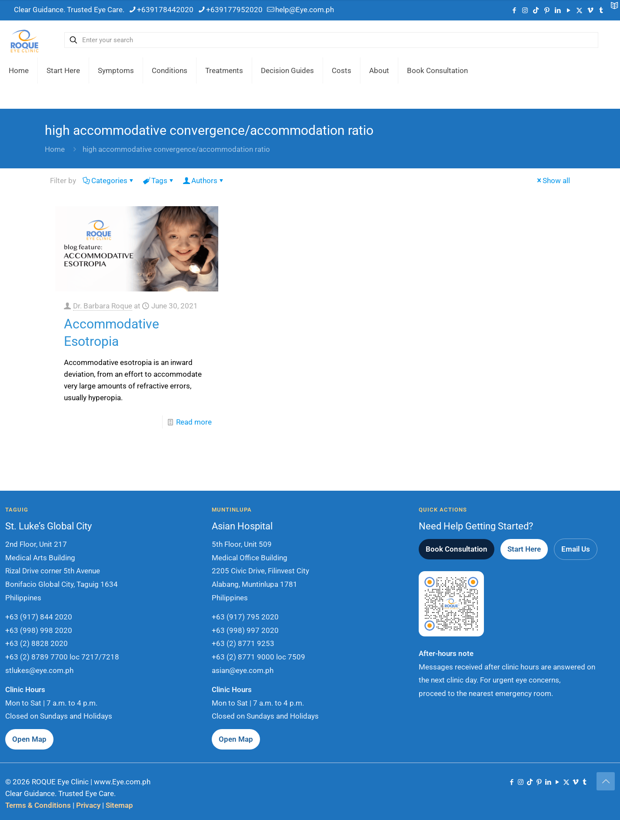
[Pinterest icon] (546, 10)
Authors (204, 180)
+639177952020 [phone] (234, 9)
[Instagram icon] (525, 10)
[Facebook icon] (514, 10)
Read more (194, 422)
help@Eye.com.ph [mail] (304, 9)
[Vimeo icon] (590, 10)
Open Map (29, 739)
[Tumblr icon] (584, 782)
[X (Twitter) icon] (579, 10)
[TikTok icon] (536, 10)
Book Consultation (456, 549)
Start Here (524, 549)
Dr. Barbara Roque (102, 305)
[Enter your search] (331, 40)
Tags (159, 180)
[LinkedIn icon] (557, 10)
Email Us (575, 549)
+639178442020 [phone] (165, 9)
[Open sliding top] (610, 10)
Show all (552, 180)
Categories (109, 180)
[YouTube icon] (568, 10)
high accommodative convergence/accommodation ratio (176, 149)
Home (55, 149)
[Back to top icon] (606, 781)
